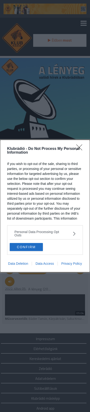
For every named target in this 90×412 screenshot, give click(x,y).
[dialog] (45, 206)
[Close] (80, 148)
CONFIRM (26, 247)
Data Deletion (18, 263)
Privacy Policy (71, 263)
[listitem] (45, 233)
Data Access (45, 263)
